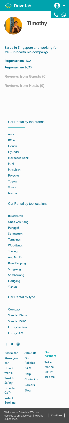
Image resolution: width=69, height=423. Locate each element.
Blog (27, 390)
